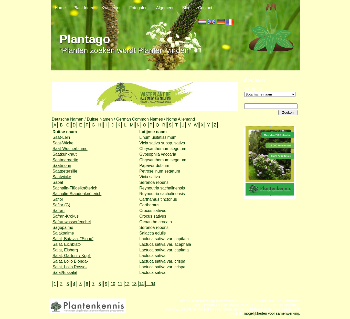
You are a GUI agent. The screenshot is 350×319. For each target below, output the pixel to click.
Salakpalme (63, 233)
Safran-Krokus (65, 216)
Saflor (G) (61, 205)
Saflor (57, 199)
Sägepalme (62, 227)
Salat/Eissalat (64, 272)
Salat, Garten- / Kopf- (71, 255)
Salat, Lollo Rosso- (69, 267)
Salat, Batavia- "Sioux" (72, 239)
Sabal (57, 182)
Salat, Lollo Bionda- (70, 261)
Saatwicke (61, 177)
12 (127, 284)
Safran (58, 210)
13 (134, 284)
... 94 (150, 284)
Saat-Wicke (62, 143)
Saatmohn (61, 165)
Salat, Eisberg (65, 250)
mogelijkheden (255, 316)
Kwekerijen (112, 8)
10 (113, 284)
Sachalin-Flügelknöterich (74, 188)
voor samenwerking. (283, 316)
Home (60, 8)
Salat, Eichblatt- (66, 244)
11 (120, 284)
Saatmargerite (65, 160)
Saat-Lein (61, 137)
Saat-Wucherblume (70, 148)
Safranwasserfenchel (71, 222)
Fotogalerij (139, 8)
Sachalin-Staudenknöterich (76, 194)
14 (141, 284)
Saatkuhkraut (64, 154)
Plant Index (83, 8)
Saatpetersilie (64, 171)
